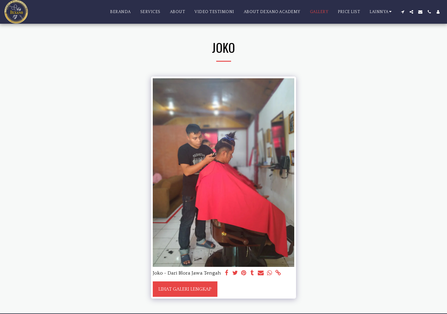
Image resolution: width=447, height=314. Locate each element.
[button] (402, 12)
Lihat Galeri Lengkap (184, 289)
